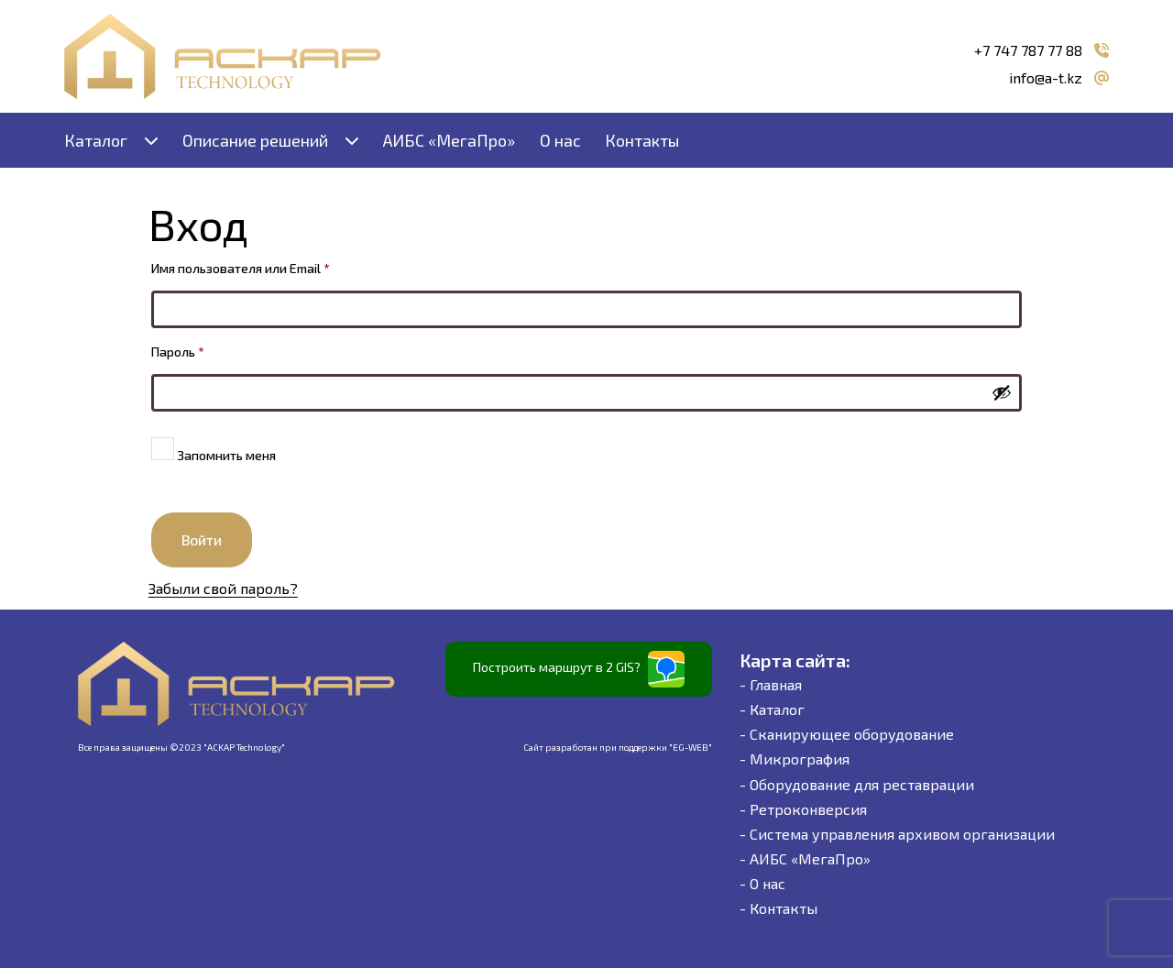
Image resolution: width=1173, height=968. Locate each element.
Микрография (800, 758)
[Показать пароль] (1002, 392)
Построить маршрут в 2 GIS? (579, 669)
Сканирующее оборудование (852, 733)
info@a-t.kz (1045, 77)
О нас (560, 140)
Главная (776, 684)
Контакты (642, 140)
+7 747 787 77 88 (1028, 50)
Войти (201, 539)
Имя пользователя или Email (278, 266)
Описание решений (255, 140)
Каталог (95, 140)
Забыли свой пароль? (223, 588)
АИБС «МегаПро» (449, 140)
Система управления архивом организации (902, 833)
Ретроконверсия (808, 809)
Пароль (215, 349)
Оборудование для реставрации (862, 784)
